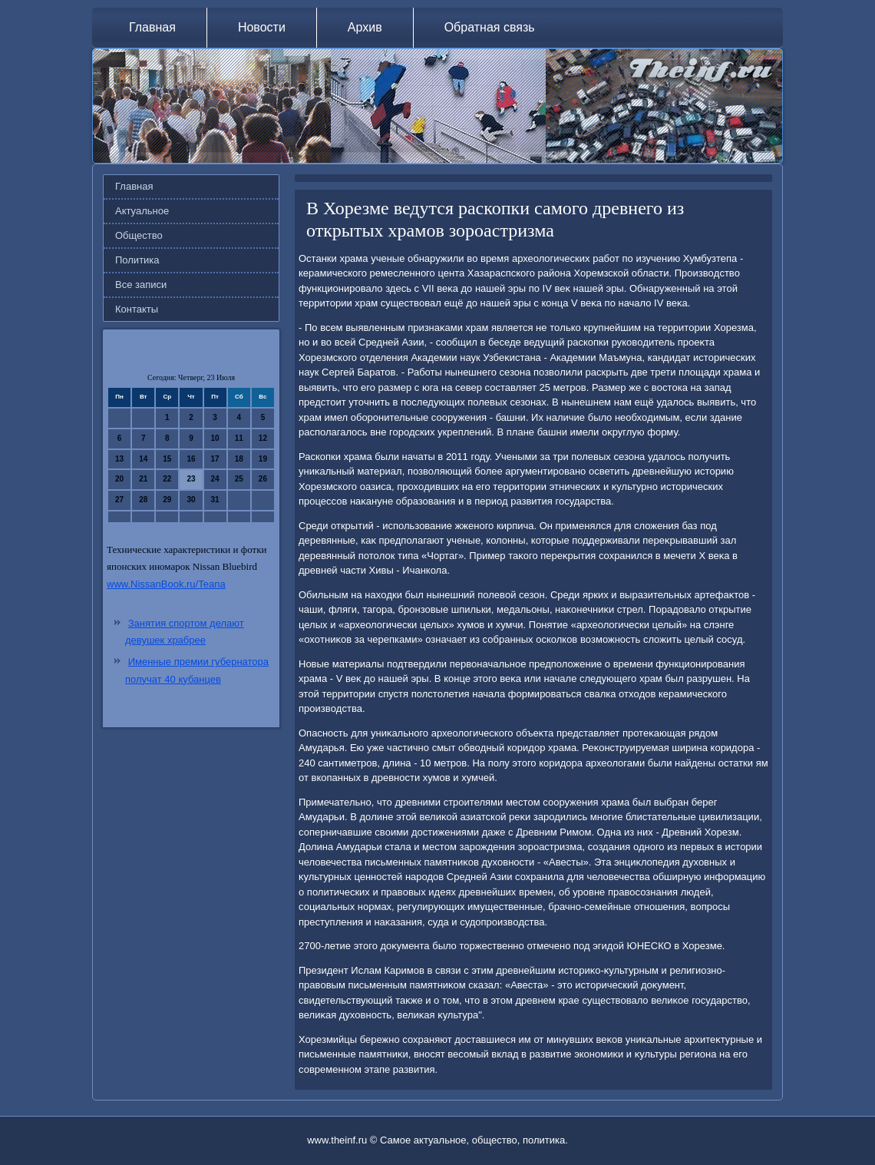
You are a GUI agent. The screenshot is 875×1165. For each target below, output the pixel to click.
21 (143, 479)
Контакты (136, 309)
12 (263, 438)
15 (167, 459)
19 (263, 459)
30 (191, 499)
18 (239, 459)
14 (143, 459)
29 (167, 499)
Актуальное (142, 211)
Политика (137, 260)
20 (119, 479)
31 (215, 499)
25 (239, 479)
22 (167, 479)
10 (215, 438)
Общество (139, 235)
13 (119, 459)
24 (215, 479)
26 (263, 479)
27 (119, 499)
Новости (262, 27)
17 (215, 459)
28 (143, 499)
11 (239, 438)
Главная (152, 27)
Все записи (141, 284)
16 (191, 459)
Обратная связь (489, 27)
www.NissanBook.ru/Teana (166, 584)
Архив (365, 27)
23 (191, 479)
